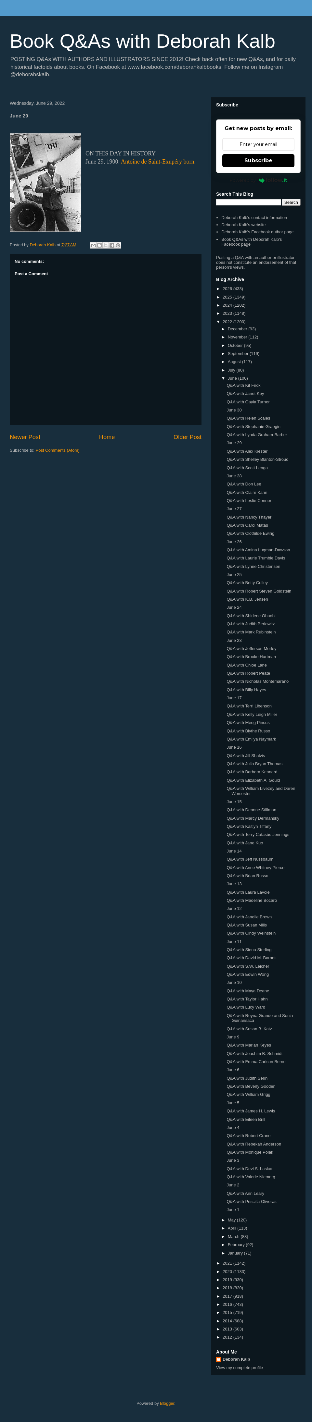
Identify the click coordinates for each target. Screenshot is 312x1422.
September (239, 353)
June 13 (234, 883)
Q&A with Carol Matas (247, 525)
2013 (228, 1329)
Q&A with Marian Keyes (249, 1045)
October (236, 345)
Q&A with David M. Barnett (252, 957)
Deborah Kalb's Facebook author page (257, 231)
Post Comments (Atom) (58, 450)
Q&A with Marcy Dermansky (253, 818)
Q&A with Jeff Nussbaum (250, 859)
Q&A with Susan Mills (247, 925)
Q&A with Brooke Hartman (251, 656)
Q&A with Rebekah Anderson (254, 1144)
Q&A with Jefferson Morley (251, 648)
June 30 (234, 410)
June (233, 378)
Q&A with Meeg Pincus (248, 722)
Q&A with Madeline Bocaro (252, 900)
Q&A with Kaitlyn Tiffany (249, 826)
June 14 (234, 851)
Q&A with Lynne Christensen (253, 566)
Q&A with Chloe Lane (247, 665)
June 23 (234, 640)
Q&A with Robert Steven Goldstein (259, 591)
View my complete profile (239, 1367)
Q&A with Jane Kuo (245, 842)
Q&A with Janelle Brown (249, 916)
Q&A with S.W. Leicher (248, 966)
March (234, 1236)
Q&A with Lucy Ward (246, 1007)
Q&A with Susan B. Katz (249, 1028)
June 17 (234, 697)
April (233, 1228)
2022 (228, 321)
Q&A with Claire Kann (247, 492)
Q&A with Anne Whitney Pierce (255, 867)
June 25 (234, 574)
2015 (228, 1312)
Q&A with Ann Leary (245, 1193)
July (232, 370)
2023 (228, 313)
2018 (228, 1287)
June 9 (233, 1037)
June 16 (234, 747)
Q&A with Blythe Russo (248, 731)
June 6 (233, 1069)
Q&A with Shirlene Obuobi (251, 615)
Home (107, 437)
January (236, 1253)
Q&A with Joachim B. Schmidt (254, 1053)
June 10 (234, 982)
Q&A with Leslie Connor (249, 500)
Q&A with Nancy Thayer (249, 517)
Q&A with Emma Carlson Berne (256, 1061)
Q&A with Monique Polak (250, 1152)
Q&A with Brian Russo (247, 875)
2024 (228, 305)
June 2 (233, 1185)
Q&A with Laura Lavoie (248, 892)
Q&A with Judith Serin (247, 1078)
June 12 (234, 908)
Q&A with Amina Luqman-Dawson (258, 549)
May (232, 1220)
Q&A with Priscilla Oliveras (251, 1201)
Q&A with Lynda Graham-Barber (257, 434)
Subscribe (258, 160)
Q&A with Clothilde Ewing (250, 533)
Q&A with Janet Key (245, 393)
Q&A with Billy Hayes (246, 689)
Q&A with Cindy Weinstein (251, 933)
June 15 (234, 801)
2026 (228, 288)
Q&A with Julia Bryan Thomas (254, 763)
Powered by (258, 180)
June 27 (234, 508)
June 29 (234, 442)
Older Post (188, 437)
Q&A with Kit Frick (243, 385)
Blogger (167, 1403)
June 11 (234, 941)
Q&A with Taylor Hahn (247, 999)
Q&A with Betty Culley (247, 582)
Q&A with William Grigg (248, 1094)
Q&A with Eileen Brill (246, 1119)
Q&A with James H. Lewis (251, 1111)
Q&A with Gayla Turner (248, 401)
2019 (228, 1279)
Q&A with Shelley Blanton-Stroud (257, 459)
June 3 (233, 1160)
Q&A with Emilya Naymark (251, 739)
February (237, 1244)
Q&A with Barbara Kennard (252, 771)
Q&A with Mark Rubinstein (251, 632)
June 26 (234, 541)
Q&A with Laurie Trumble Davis (256, 558)
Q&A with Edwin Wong (248, 974)
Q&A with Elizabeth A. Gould (253, 780)
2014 (228, 1320)
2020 (228, 1271)
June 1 (233, 1209)
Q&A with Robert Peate (248, 673)
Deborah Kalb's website (243, 224)
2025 (228, 297)
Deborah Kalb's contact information (254, 217)
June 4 (233, 1127)
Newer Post (25, 437)
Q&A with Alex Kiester (247, 451)
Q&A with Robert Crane (248, 1135)
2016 (228, 1304)
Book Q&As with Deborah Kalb (142, 41)
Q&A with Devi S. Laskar (250, 1168)
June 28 (234, 475)
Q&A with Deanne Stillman (251, 809)
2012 (228, 1337)
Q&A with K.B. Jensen (247, 599)
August (235, 361)
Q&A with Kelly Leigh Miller (252, 714)
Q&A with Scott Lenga (247, 467)
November (238, 337)
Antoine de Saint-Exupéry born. (158, 161)
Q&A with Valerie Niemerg (251, 1176)
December (238, 328)
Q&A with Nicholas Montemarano (258, 681)
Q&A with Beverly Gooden (251, 1086)
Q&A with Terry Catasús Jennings (258, 834)
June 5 (233, 1102)
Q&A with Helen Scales (248, 418)
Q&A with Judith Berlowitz (251, 623)
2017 (228, 1296)
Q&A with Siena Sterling (249, 949)
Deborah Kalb (236, 1359)
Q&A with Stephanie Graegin (253, 426)
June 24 (234, 607)
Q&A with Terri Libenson (249, 706)
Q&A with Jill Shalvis (246, 755)
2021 (228, 1263)
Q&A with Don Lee (244, 484)
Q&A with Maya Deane (248, 990)
